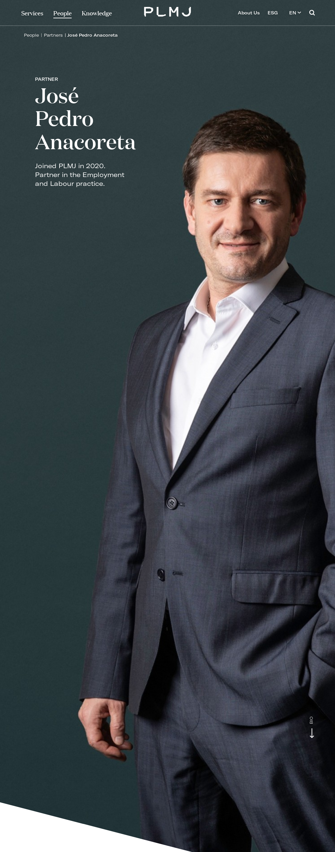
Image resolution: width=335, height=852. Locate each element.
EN (295, 12)
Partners (53, 35)
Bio (311, 720)
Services (32, 13)
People (31, 35)
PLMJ (167, 11)
